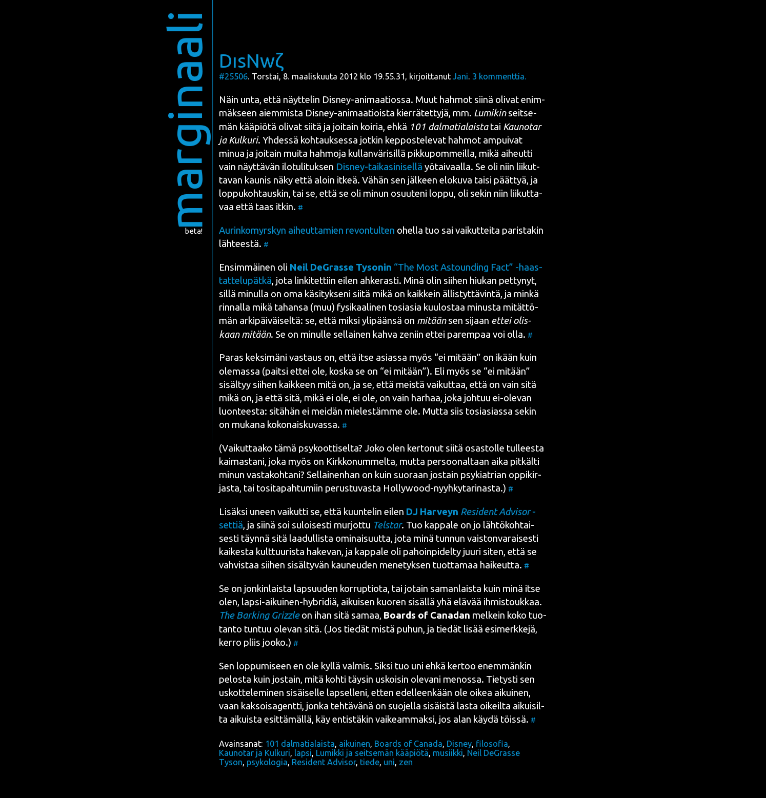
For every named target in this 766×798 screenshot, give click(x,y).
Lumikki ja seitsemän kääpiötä (372, 753)
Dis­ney (336, 99)
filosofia (492, 743)
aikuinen (354, 743)
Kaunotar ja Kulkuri (254, 753)
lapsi (303, 753)
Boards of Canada (408, 743)
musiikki (448, 753)
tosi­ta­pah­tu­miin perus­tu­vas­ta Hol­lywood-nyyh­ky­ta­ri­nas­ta (378, 488)
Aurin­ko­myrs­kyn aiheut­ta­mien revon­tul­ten (307, 230)
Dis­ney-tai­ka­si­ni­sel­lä (379, 166)
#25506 (233, 76)
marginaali (185, 120)
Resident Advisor (324, 762)
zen (406, 762)
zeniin (411, 334)
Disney (459, 743)
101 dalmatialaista (300, 743)
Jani (460, 76)
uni (389, 762)
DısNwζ (251, 60)
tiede (369, 762)
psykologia (267, 762)
